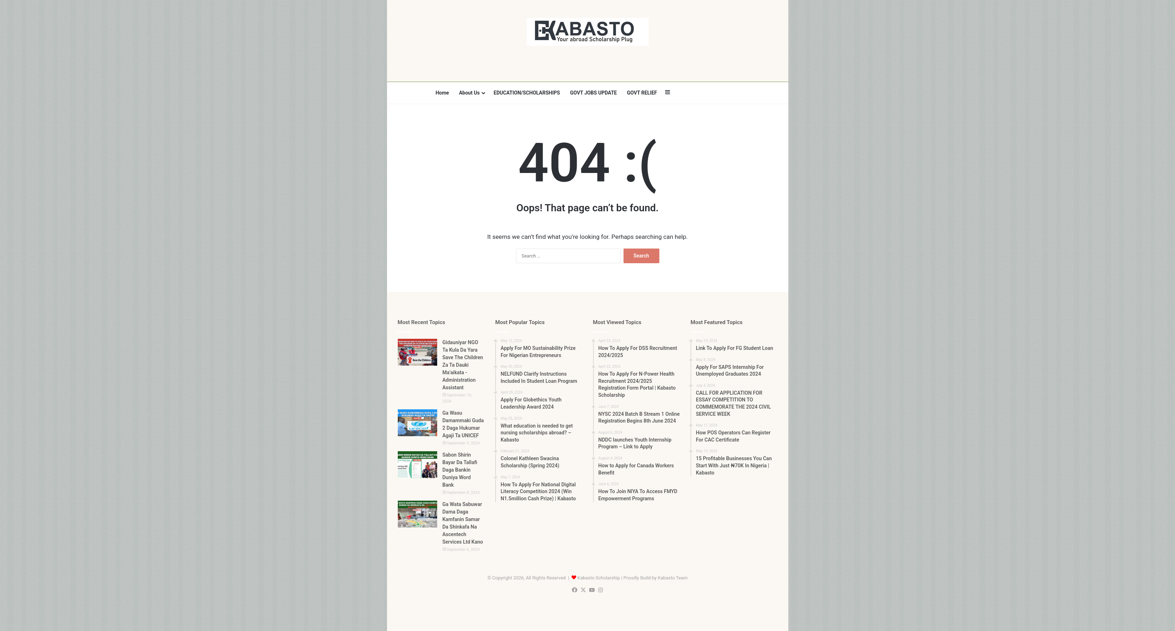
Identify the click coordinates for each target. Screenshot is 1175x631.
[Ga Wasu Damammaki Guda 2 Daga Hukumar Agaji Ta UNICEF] (417, 422)
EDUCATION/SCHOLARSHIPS (527, 93)
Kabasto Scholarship (598, 578)
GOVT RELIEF (642, 93)
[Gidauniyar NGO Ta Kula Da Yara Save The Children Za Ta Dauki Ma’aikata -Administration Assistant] (417, 352)
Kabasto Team (672, 578)
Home (442, 93)
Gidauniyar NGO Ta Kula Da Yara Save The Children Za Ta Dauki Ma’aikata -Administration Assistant (463, 364)
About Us (469, 93)
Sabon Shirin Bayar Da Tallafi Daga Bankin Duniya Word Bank (460, 470)
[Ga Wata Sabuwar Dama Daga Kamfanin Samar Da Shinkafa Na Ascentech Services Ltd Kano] (417, 514)
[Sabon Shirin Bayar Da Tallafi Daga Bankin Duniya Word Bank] (417, 464)
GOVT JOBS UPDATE (593, 93)
